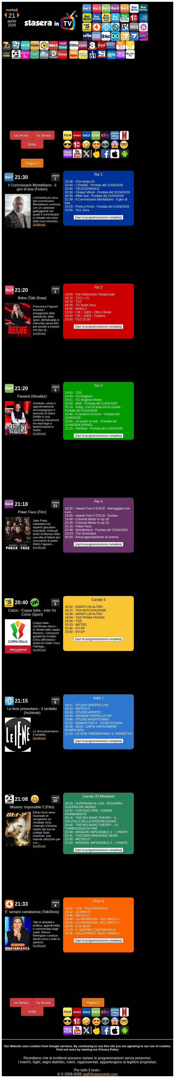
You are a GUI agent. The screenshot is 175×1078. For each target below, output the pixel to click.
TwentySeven (16, 45)
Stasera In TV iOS (114, 153)
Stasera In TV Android (124, 153)
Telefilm (120, 54)
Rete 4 (9, 904)
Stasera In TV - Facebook (105, 153)
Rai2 (96, 8)
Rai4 (115, 8)
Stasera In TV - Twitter (86, 153)
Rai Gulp (115, 17)
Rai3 (106, 8)
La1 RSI (120, 45)
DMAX (53, 45)
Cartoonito (115, 36)
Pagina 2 (32, 163)
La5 (143, 27)
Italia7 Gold (6, 45)
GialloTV (34, 45)
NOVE (25, 45)
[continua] (39, 224)
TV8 (92, 45)
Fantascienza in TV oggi (105, 144)
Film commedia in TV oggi (86, 144)
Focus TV (63, 54)
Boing (106, 36)
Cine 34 (124, 27)
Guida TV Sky (105, 135)
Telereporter (111, 54)
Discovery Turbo (73, 45)
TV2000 (143, 17)
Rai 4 (9, 504)
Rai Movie (134, 8)
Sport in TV (77, 135)
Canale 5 (9, 602)
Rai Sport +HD (106, 17)
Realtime (63, 45)
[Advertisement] (87, 94)
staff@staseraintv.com (100, 1074)
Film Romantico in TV (95, 144)
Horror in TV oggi (114, 144)
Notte (32, 144)
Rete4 (96, 27)
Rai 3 (9, 388)
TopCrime (87, 36)
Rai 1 (9, 177)
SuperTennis (6, 54)
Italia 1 (106, 27)
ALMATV (130, 54)
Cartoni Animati (95, 135)
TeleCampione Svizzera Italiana (111, 45)
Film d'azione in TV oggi (67, 144)
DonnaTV (25, 54)
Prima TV (134, 17)
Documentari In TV (86, 135)
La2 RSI (130, 45)
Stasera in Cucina (95, 153)
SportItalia (102, 54)
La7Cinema (134, 36)
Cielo (83, 45)
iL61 (92, 54)
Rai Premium (143, 8)
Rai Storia (87, 17)
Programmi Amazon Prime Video (114, 135)
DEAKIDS (73, 54)
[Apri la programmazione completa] (98, 217)
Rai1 (87, 8)
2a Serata (43, 135)
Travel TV (34, 54)
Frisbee (83, 54)
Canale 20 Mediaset (16, 54)
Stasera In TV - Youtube (77, 153)
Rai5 (124, 8)
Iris (134, 27)
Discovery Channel (53, 54)
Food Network (102, 45)
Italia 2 (115, 27)
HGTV (44, 54)
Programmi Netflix (124, 135)
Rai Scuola (96, 17)
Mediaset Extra (96, 36)
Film (67, 135)
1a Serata (21, 135)
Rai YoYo (124, 17)
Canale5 (87, 27)
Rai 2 (9, 290)
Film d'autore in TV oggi (124, 144)
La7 (124, 36)
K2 (44, 45)
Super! (143, 36)
